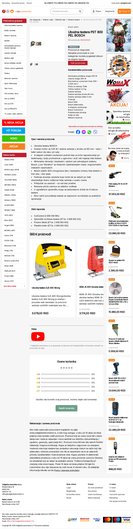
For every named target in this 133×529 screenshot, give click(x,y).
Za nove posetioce (95, 488)
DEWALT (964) (9, 210)
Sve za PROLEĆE (10, 109)
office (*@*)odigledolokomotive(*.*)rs (20, 521)
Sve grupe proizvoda (117, 501)
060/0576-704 (83, 3)
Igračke (7, 41)
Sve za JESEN (9, 98)
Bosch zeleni (73, 27)
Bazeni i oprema (10, 35)
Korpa (68, 498)
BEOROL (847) (9, 230)
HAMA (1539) (9, 190)
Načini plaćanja (94, 498)
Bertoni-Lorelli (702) (11, 261)
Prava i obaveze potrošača (66, 470)
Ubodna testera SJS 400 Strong (46, 287)
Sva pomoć (92, 491)
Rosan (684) (8, 266)
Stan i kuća (8, 88)
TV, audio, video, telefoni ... (14, 114)
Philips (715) (8, 251)
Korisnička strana (18, 3)
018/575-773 (51, 3)
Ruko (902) (8, 220)
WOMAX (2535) (10, 175)
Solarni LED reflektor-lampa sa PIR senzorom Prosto (118, 459)
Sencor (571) (9, 281)
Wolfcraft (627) (9, 271)
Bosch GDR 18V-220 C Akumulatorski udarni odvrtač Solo (117, 380)
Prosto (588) (9, 276)
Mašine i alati (9, 58)
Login (68, 488)
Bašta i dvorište (9, 30)
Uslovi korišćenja (95, 494)
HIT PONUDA (13, 130)
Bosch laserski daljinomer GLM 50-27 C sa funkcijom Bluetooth (118, 419)
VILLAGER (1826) (10, 180)
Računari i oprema (10, 78)
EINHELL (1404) (10, 195)
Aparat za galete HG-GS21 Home (117, 261)
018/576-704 (62, 3)
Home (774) (8, 235)
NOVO (13, 138)
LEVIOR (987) (9, 205)
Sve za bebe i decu (11, 93)
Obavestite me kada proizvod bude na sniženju (85, 126)
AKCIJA (13, 146)
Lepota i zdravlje (10, 53)
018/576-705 (72, 3)
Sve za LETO (9, 104)
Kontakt (112, 491)
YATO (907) (8, 215)
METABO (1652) (10, 185)
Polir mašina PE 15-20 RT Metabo (118, 185)
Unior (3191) (8, 165)
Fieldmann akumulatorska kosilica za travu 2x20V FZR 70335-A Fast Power (118, 223)
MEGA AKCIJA (13, 122)
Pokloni (7, 73)
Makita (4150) (9, 160)
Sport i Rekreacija (10, 83)
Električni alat (60, 20)
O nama (112, 488)
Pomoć (29, 3)
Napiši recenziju (66, 408)
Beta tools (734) (10, 246)
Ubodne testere (74, 20)
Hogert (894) (9, 225)
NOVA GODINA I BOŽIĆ (12, 63)
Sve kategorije (35, 20)
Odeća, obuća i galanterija (13, 68)
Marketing (6, 3)
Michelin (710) (9, 256)
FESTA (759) (9, 241)
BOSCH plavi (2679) (11, 170)
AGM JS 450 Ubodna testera (92, 287)
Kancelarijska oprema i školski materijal (12, 47)
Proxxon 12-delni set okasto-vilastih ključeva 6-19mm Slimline (118, 341)
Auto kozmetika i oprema (13, 25)
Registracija (71, 491)
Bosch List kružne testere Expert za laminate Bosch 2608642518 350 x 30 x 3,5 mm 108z (118, 300)
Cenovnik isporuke (117, 494)
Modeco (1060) (10, 200)
